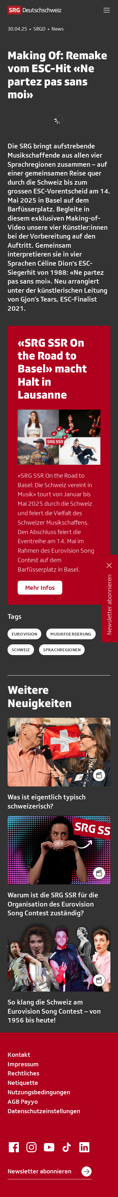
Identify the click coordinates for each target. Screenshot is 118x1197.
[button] (106, 10)
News (58, 29)
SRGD (39, 29)
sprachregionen (62, 649)
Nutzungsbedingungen (39, 1092)
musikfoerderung (70, 633)
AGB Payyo (23, 1101)
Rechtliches (23, 1073)
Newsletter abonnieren (50, 1171)
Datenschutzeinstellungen (44, 1111)
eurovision (24, 633)
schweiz (21, 649)
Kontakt (19, 1054)
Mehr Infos (40, 587)
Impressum (23, 1064)
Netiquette (23, 1082)
